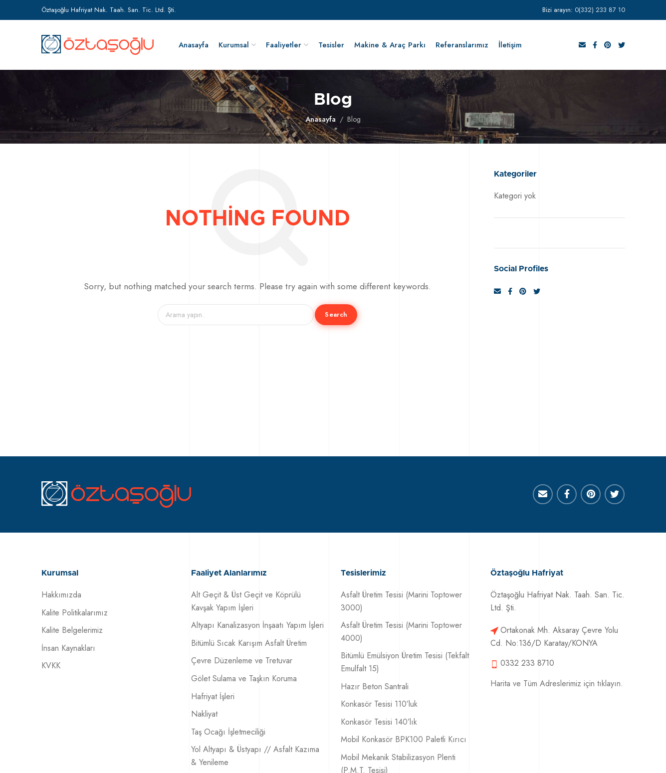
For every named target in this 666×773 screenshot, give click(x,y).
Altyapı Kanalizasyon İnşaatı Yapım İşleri (257, 625)
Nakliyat (204, 714)
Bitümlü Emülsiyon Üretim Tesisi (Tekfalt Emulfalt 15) (405, 662)
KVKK (50, 665)
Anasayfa (320, 119)
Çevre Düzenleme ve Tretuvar (241, 660)
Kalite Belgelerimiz (72, 630)
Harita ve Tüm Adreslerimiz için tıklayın (555, 683)
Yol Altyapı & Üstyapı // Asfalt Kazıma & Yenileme (255, 756)
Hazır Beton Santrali (375, 686)
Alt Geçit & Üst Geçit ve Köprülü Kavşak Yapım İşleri (246, 601)
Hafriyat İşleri (212, 696)
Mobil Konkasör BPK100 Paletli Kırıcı (403, 739)
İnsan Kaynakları (68, 648)
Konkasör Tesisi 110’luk (379, 704)
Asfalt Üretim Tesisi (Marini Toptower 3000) (401, 601)
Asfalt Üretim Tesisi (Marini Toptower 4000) (401, 631)
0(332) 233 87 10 (600, 9)
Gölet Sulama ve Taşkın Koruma (244, 678)
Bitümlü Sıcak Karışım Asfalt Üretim (249, 643)
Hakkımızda (61, 594)
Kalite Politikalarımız (74, 612)
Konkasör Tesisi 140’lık (379, 722)
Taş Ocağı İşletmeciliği (228, 732)
